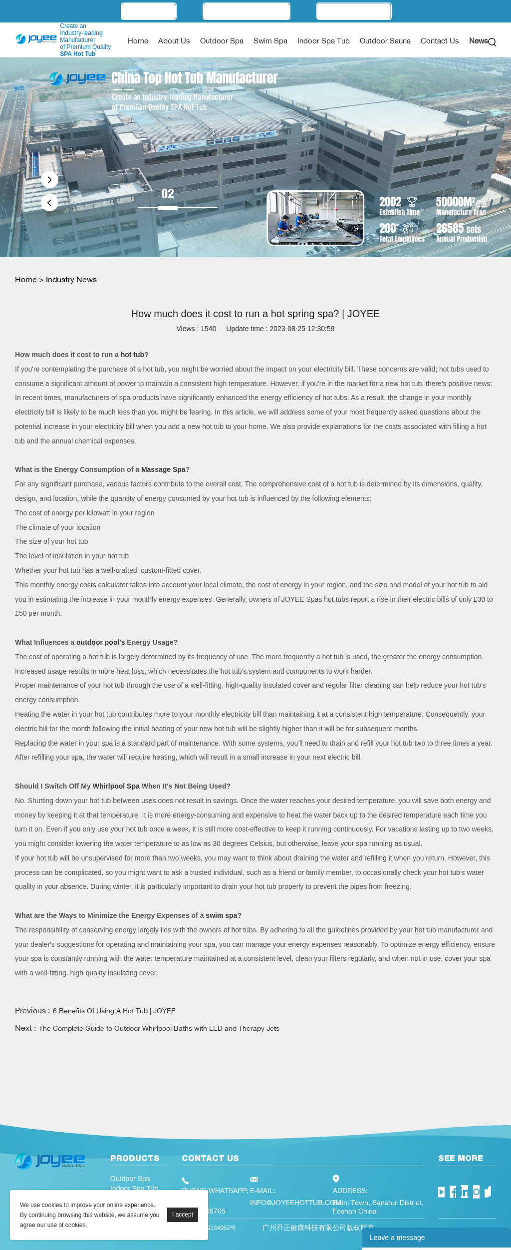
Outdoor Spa (222, 40)
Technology (354, 11)
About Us (174, 40)
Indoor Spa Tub (323, 40)
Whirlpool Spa (116, 786)
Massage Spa (163, 469)
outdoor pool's (100, 642)
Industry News (71, 279)
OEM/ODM (149, 11)
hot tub (132, 355)
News (478, 40)
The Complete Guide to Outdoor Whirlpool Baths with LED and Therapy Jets (159, 1028)
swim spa (221, 915)
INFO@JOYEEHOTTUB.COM (295, 1202)
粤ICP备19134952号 (209, 1228)
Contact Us (440, 40)
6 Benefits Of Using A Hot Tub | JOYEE (114, 1010)
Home (138, 40)
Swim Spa (270, 40)
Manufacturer (246, 11)
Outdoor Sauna (385, 40)
